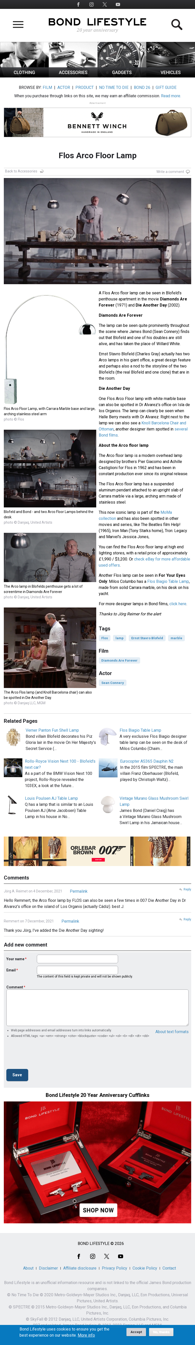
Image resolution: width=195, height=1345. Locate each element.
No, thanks (161, 1332)
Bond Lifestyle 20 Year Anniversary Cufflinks (98, 1095)
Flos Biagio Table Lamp (168, 581)
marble (176, 638)
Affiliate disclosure (79, 1268)
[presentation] (45, 1055)
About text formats (172, 1031)
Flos (104, 638)
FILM (47, 87)
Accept (136, 1332)
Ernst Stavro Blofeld (147, 638)
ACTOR (63, 87)
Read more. (171, 95)
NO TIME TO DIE (113, 87)
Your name (15, 959)
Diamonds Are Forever (119, 660)
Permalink (79, 891)
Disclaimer (48, 1268)
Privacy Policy (114, 1268)
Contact (169, 1268)
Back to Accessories (21, 171)
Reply (187, 889)
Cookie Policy (145, 1268)
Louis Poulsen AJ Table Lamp (51, 798)
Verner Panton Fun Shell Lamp (52, 730)
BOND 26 (142, 87)
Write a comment (170, 172)
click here (177, 603)
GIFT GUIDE (166, 87)
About (28, 1268)
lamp (120, 638)
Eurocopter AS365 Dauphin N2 (147, 761)
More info (86, 1335)
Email (11, 970)
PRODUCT (84, 87)
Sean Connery (112, 683)
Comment (14, 987)
